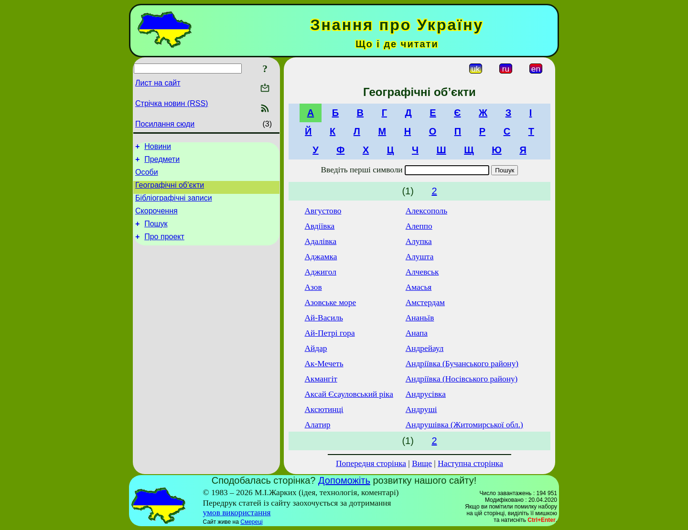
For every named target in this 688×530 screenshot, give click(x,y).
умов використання (237, 512)
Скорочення (156, 219)
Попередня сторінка (371, 463)
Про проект (164, 248)
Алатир (318, 424)
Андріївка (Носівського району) (462, 378)
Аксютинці (324, 409)
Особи (146, 176)
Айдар (316, 348)
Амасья (419, 287)
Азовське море (330, 302)
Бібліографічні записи (173, 205)
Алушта (420, 256)
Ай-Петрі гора (330, 333)
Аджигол (320, 271)
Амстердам (425, 302)
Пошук (155, 234)
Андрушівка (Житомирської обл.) (464, 424)
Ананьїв (420, 317)
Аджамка (321, 256)
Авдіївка (320, 226)
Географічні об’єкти (169, 191)
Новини (157, 148)
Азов (313, 287)
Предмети (162, 162)
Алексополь (426, 210)
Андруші (421, 409)
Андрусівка (426, 394)
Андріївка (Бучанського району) (462, 363)
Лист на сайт (158, 83)
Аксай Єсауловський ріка (349, 394)
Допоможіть (344, 480)
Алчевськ (422, 271)
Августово (323, 210)
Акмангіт (321, 378)
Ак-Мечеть (324, 363)
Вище (422, 463)
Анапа (417, 333)
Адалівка (321, 241)
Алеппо (419, 226)
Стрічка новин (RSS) (171, 103)
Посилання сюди (164, 124)
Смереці (251, 522)
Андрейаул (425, 348)
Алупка (419, 241)
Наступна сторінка (470, 463)
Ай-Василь (324, 317)
